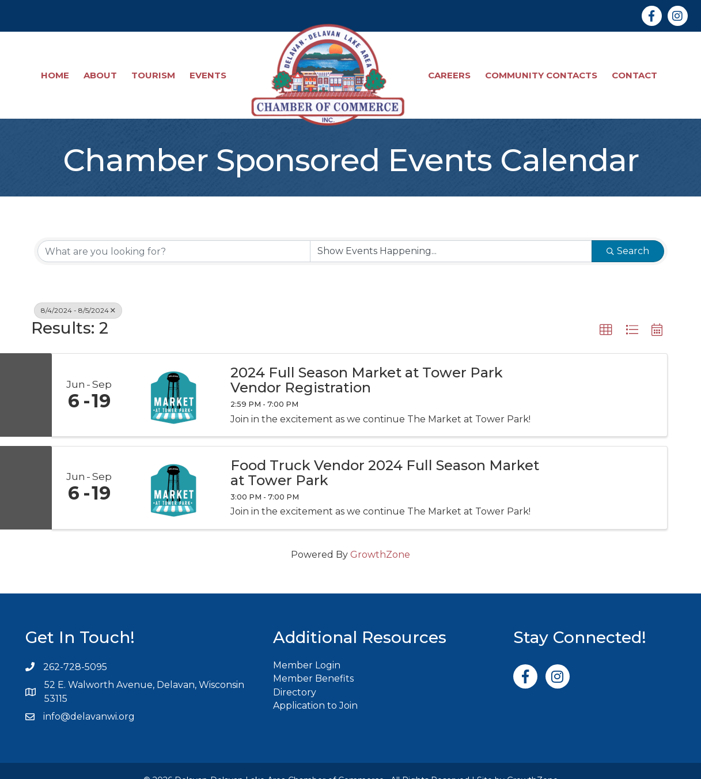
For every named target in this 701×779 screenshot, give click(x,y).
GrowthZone (380, 535)
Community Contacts (543, 65)
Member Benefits (313, 660)
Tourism (155, 65)
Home (57, 65)
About (102, 65)
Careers (451, 65)
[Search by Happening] (451, 233)
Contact (636, 65)
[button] (605, 311)
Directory (294, 673)
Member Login (306, 646)
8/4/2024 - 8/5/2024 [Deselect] (78, 292)
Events (209, 65)
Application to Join (315, 686)
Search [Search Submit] (628, 232)
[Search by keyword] (173, 233)
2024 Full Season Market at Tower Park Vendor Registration (366, 361)
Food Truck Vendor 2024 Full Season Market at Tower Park (384, 454)
